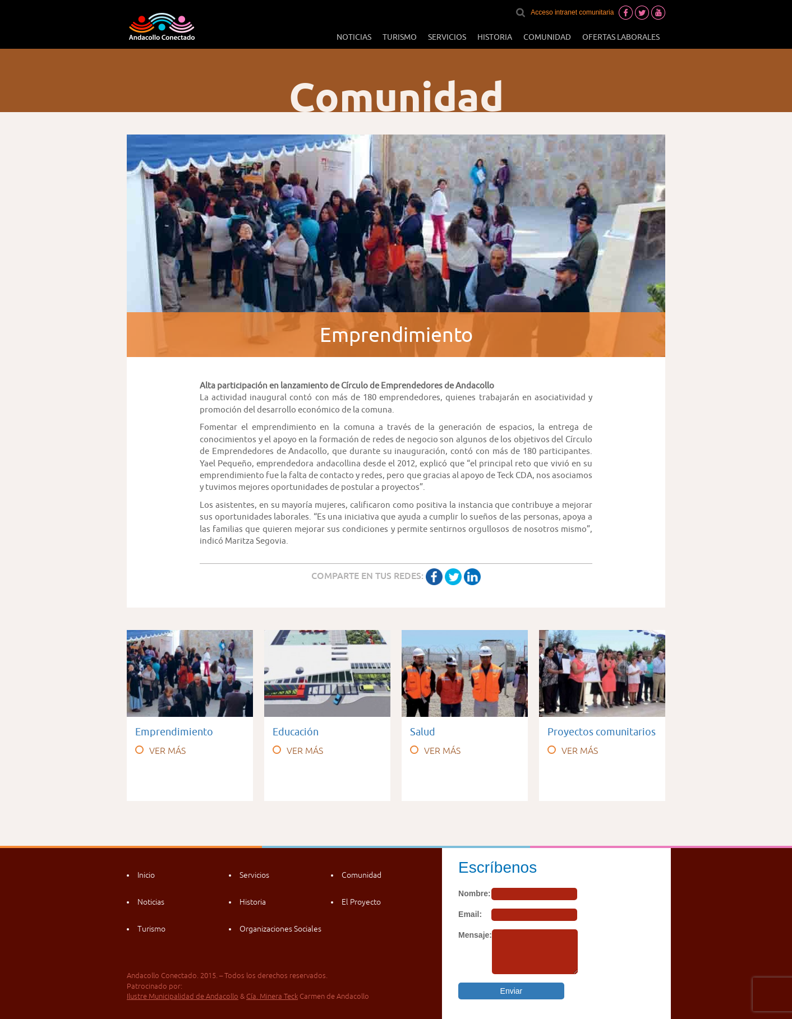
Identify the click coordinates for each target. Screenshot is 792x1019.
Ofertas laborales (621, 37)
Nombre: (474, 893)
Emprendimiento (174, 732)
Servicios (447, 37)
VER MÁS (160, 750)
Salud (422, 732)
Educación (296, 732)
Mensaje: (475, 934)
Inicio (146, 874)
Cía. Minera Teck (272, 996)
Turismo (400, 37)
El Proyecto (361, 901)
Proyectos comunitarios (601, 732)
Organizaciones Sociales (280, 928)
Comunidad (547, 37)
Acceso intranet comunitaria (572, 12)
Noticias (354, 37)
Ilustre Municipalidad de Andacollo (182, 996)
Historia (494, 37)
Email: (470, 914)
